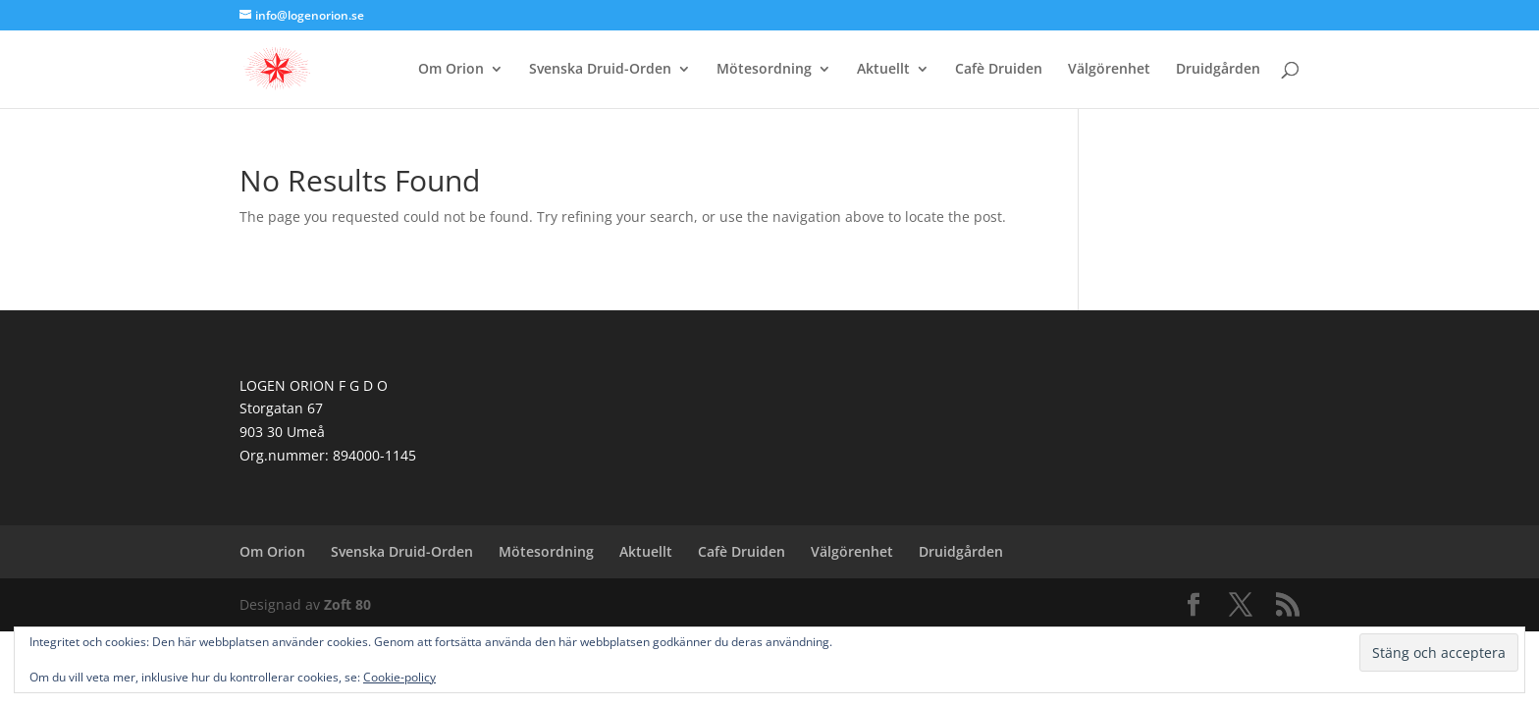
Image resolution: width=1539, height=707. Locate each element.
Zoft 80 (347, 604)
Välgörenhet (1109, 70)
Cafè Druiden (998, 70)
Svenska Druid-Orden (600, 70)
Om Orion (451, 70)
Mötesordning (764, 70)
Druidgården (1218, 70)
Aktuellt (883, 70)
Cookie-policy (399, 677)
